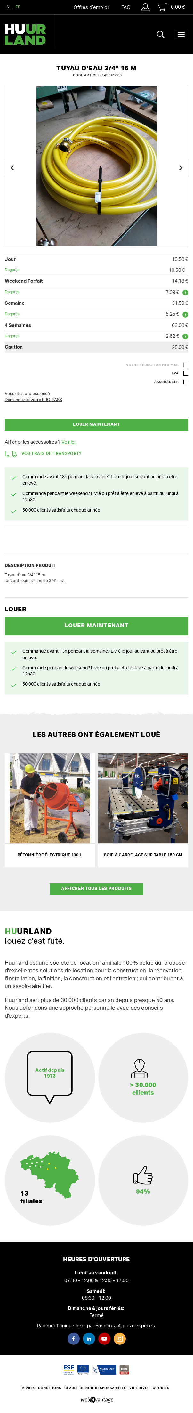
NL (9, 7)
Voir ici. (68, 442)
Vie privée (139, 1388)
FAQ (125, 7)
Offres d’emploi (91, 7)
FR (18, 7)
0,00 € (171, 7)
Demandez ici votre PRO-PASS (33, 400)
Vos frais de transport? (43, 454)
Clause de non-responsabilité (95, 1388)
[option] (96, 166)
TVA (175, 373)
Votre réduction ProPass (152, 365)
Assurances (166, 382)
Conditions (49, 1388)
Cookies (161, 1388)
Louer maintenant (96, 425)
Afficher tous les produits (96, 889)
